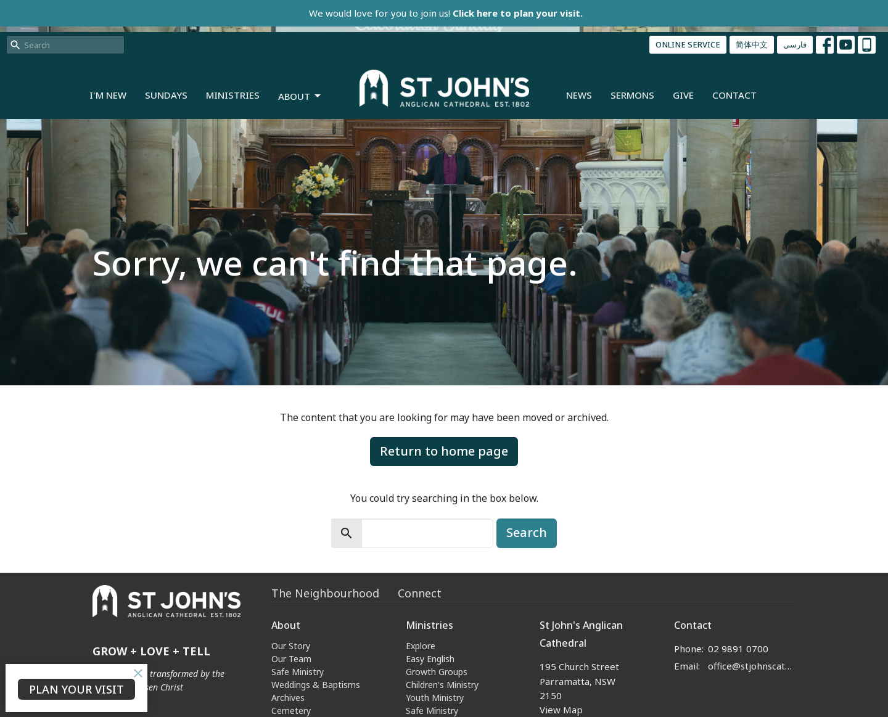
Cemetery (291, 710)
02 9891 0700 (738, 648)
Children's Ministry (442, 684)
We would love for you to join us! (446, 13)
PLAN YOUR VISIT (76, 689)
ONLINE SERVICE (688, 44)
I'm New (107, 95)
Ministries (233, 95)
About (300, 96)
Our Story (290, 646)
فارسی (795, 44)
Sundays (166, 95)
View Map (561, 709)
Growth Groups (436, 672)
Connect (420, 593)
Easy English (430, 659)
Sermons (632, 95)
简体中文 (752, 44)
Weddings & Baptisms (315, 684)
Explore (420, 646)
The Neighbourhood (325, 593)
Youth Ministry (435, 697)
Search (526, 532)
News (579, 95)
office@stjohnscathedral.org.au (752, 666)
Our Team (291, 659)
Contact (734, 95)
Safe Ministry (297, 672)
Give (683, 95)
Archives (288, 697)
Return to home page (444, 451)
